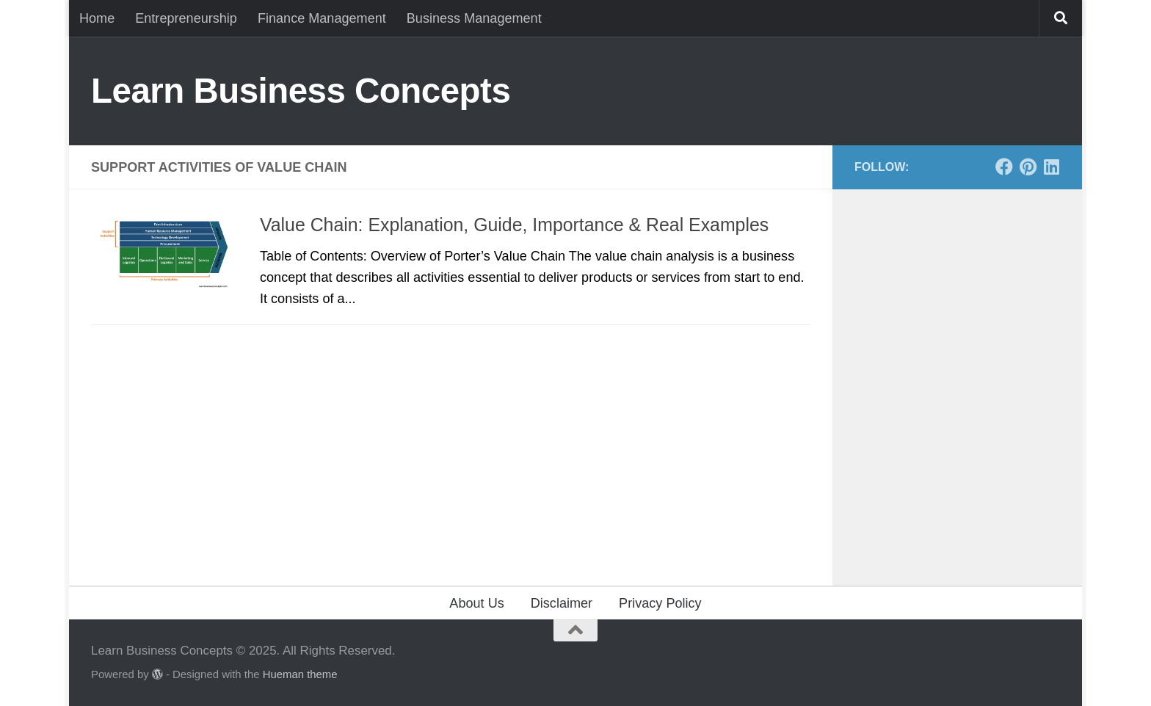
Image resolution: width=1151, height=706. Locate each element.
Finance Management (322, 18)
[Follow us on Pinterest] (1027, 166)
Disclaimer (561, 603)
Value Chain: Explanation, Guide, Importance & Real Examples (514, 224)
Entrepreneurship (186, 18)
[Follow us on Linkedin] (1051, 166)
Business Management (474, 18)
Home (97, 18)
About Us (476, 603)
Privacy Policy (660, 603)
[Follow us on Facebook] (1004, 166)
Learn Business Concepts (300, 90)
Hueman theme (300, 674)
